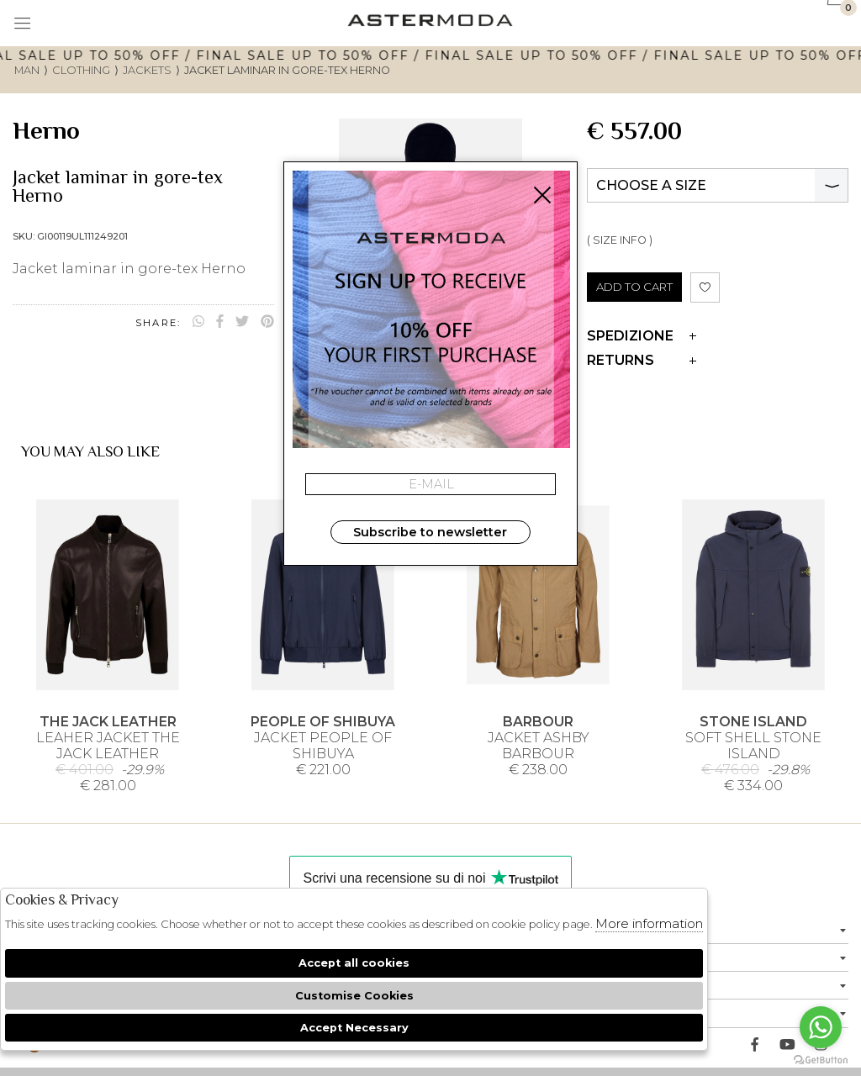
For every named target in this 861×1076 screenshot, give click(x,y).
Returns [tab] (641, 360)
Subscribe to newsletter (430, 532)
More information (649, 923)
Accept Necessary (354, 1027)
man (27, 70)
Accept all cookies (353, 963)
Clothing (81, 70)
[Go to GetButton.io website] (821, 1059)
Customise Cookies (354, 995)
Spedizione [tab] (641, 336)
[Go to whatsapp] (821, 1027)
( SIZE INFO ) (619, 240)
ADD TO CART (634, 286)
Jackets (147, 70)
